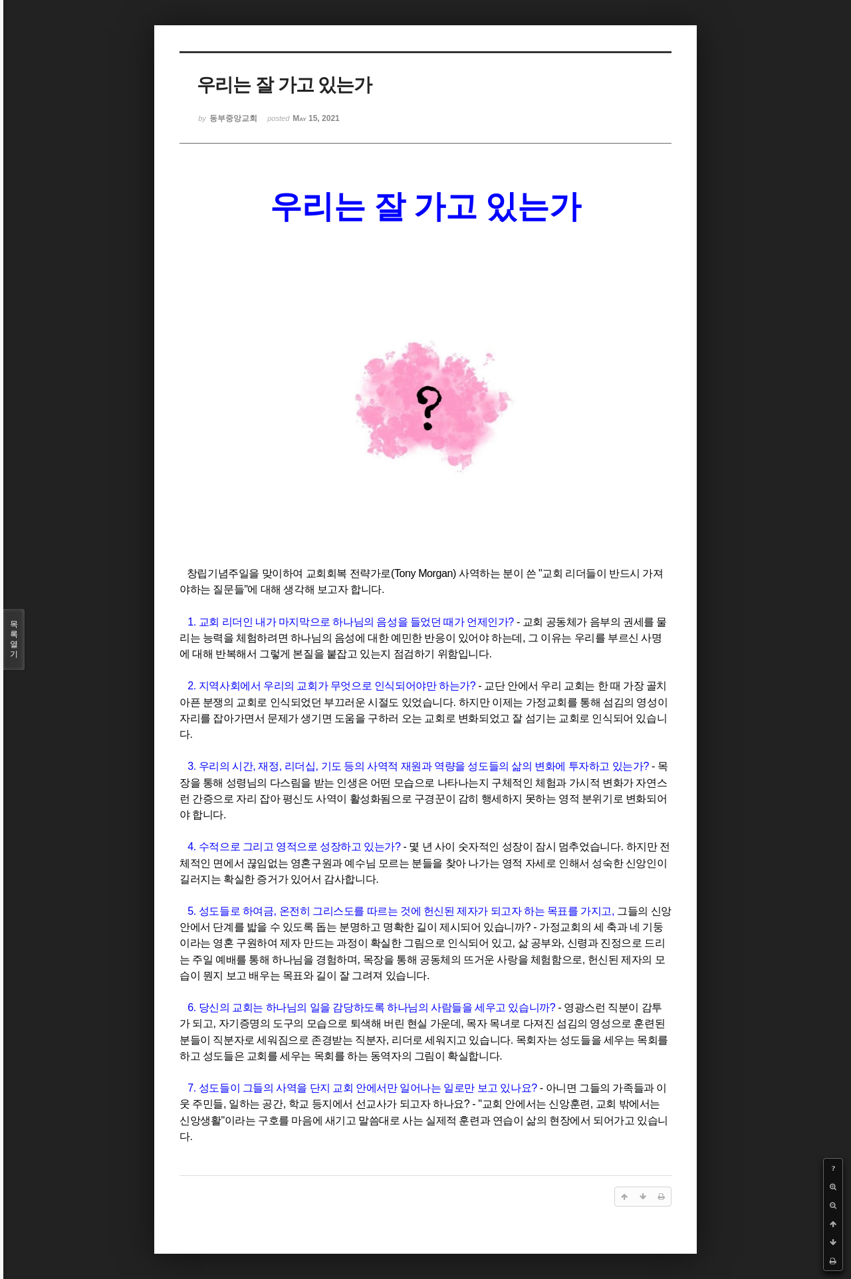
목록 (14, 639)
